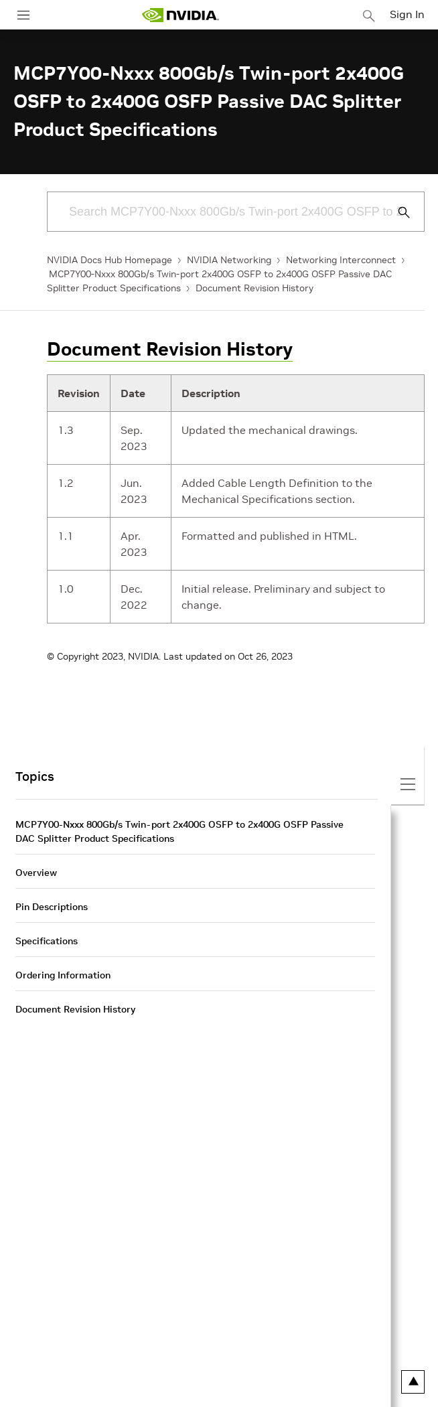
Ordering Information (63, 975)
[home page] (180, 15)
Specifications (46, 941)
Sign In (407, 14)
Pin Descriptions (51, 907)
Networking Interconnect (341, 260)
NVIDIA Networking (229, 260)
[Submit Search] (396, 212)
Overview (36, 873)
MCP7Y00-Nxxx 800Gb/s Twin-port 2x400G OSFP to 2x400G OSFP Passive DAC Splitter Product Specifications (179, 831)
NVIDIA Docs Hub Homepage (109, 260)
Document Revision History (254, 288)
